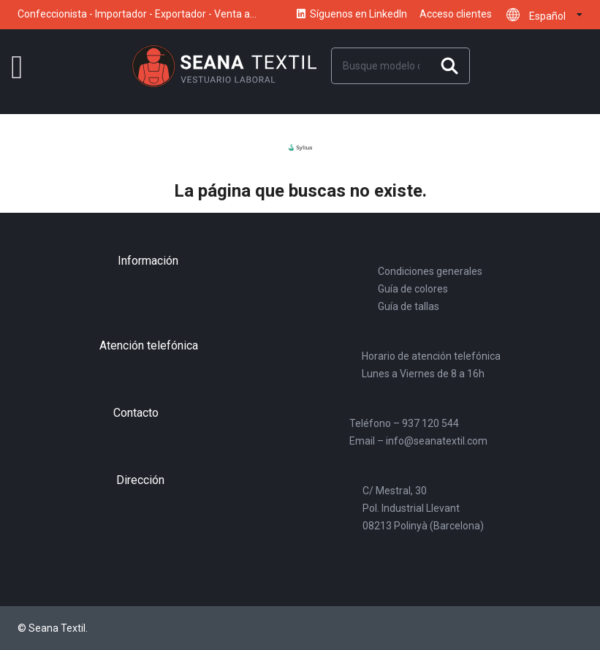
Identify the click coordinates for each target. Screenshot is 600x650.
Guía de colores (413, 289)
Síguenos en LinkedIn (351, 14)
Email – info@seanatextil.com (418, 441)
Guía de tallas (408, 306)
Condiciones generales (430, 271)
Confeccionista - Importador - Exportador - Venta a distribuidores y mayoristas (134, 19)
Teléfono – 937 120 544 (404, 423)
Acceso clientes (455, 14)
